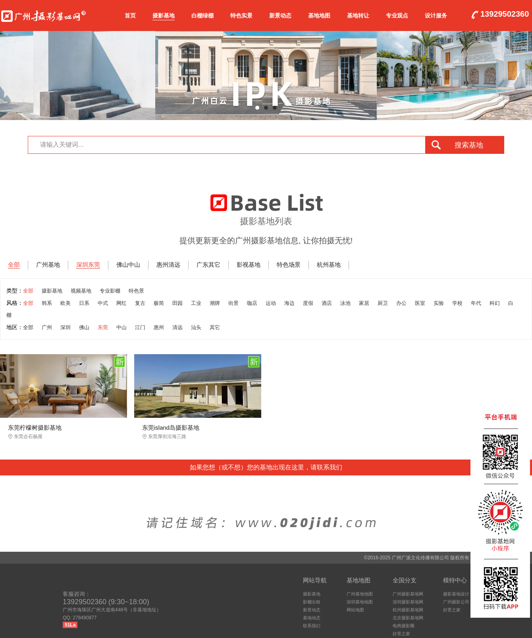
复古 (140, 303)
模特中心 (455, 580)
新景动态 (280, 15)
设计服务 (436, 15)
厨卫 (383, 303)
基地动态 (311, 617)
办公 (401, 303)
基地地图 (319, 15)
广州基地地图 (360, 593)
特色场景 (289, 264)
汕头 (196, 327)
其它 (215, 327)
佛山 (84, 327)
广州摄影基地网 (43, 14)
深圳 (65, 327)
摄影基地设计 (456, 593)
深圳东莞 (88, 264)
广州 (47, 327)
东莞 (103, 327)
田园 (177, 303)
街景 (233, 303)
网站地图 (355, 609)
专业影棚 (110, 291)
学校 (457, 303)
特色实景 (241, 15)
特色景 (136, 291)
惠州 (159, 327)
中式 (103, 303)
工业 (196, 303)
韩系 (47, 303)
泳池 (345, 303)
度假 (308, 303)
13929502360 (504, 14)
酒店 (327, 303)
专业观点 (397, 15)
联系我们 (311, 625)
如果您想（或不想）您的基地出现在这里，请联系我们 (266, 467)
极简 (159, 303)
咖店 (252, 303)
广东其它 (208, 264)
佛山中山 (128, 264)
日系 (84, 303)
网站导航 (315, 580)
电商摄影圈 (403, 625)
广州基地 (48, 264)
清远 (177, 327)
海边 (289, 303)
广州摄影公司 (456, 601)
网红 (121, 303)
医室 (420, 303)
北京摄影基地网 (408, 617)
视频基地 (81, 291)
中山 (121, 327)
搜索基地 (469, 145)
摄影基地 (163, 15)
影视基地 (248, 264)
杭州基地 (329, 264)
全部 (14, 264)
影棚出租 (311, 601)
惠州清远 (168, 264)
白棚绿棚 (202, 15)
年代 (476, 303)
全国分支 (404, 580)
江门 (140, 327)
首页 (130, 15)
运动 (271, 303)
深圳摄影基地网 (408, 601)
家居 (364, 303)
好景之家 (401, 633)
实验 (439, 303)
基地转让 (358, 15)
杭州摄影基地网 (408, 609)
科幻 (495, 303)
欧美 (65, 303)
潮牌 (215, 303)
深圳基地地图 (360, 601)
